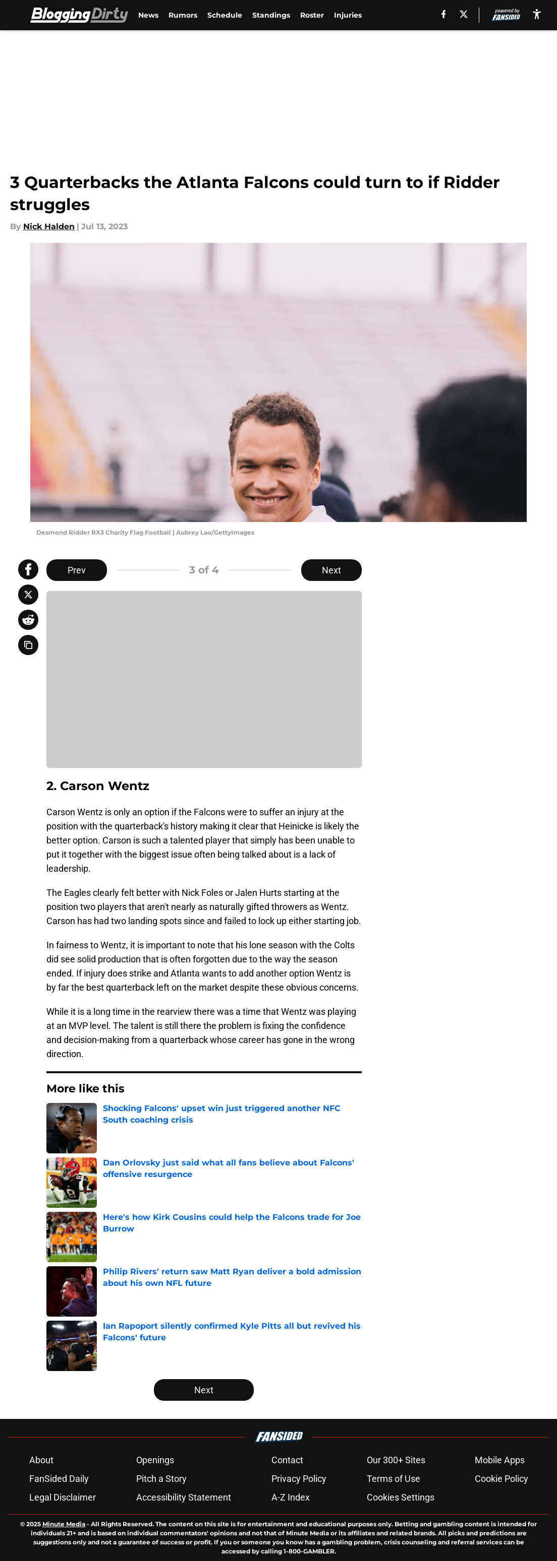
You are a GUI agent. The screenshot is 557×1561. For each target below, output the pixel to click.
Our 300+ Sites (396, 1460)
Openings (155, 1460)
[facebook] (443, 14)
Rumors (183, 15)
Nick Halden (49, 226)
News (148, 15)
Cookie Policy (501, 1478)
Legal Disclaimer (62, 1497)
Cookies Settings (400, 1497)
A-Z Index (290, 1497)
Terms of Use (393, 1478)
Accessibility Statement (183, 1497)
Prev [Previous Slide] (77, 570)
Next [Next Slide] (331, 570)
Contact (287, 1460)
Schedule (224, 15)
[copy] (28, 645)
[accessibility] (537, 14)
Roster (312, 15)
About (41, 1460)
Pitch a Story (161, 1478)
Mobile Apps (500, 1460)
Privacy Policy (298, 1478)
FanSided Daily (59, 1478)
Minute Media (63, 1524)
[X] (464, 14)
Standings (271, 15)
